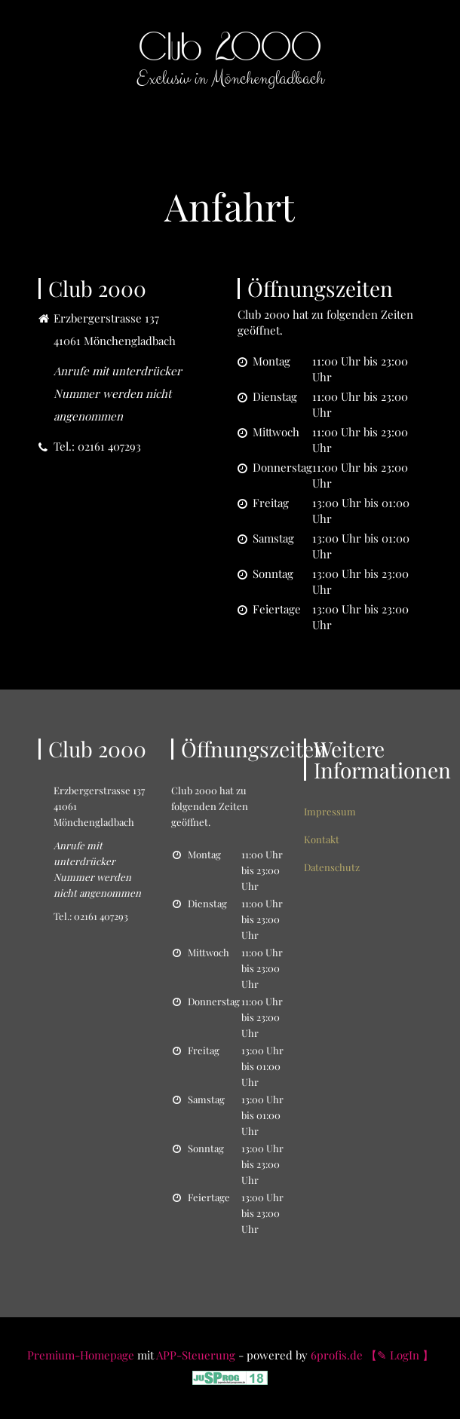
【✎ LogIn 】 (400, 1354)
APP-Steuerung (195, 1354)
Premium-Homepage (80, 1354)
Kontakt (321, 839)
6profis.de (337, 1354)
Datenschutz (332, 867)
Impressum (330, 811)
